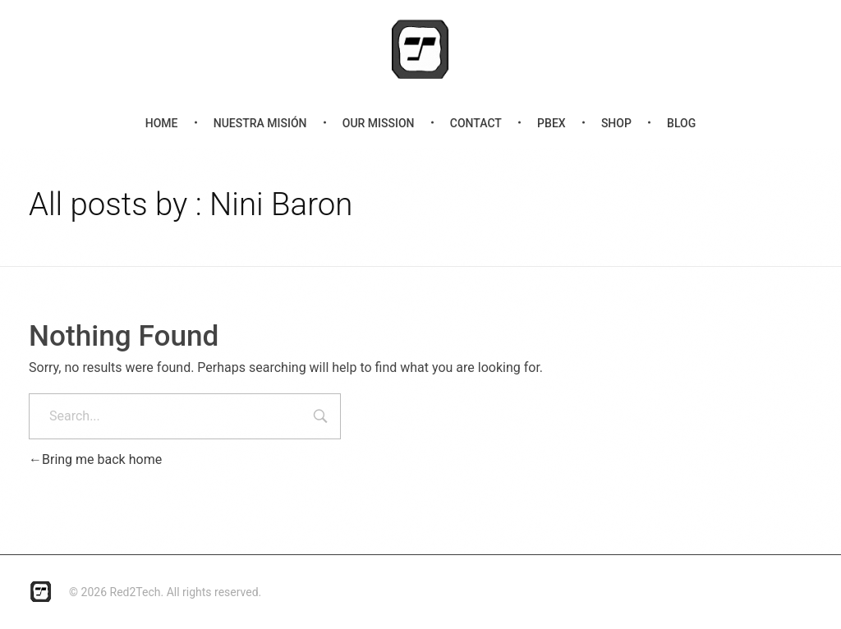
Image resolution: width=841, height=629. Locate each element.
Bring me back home (95, 459)
